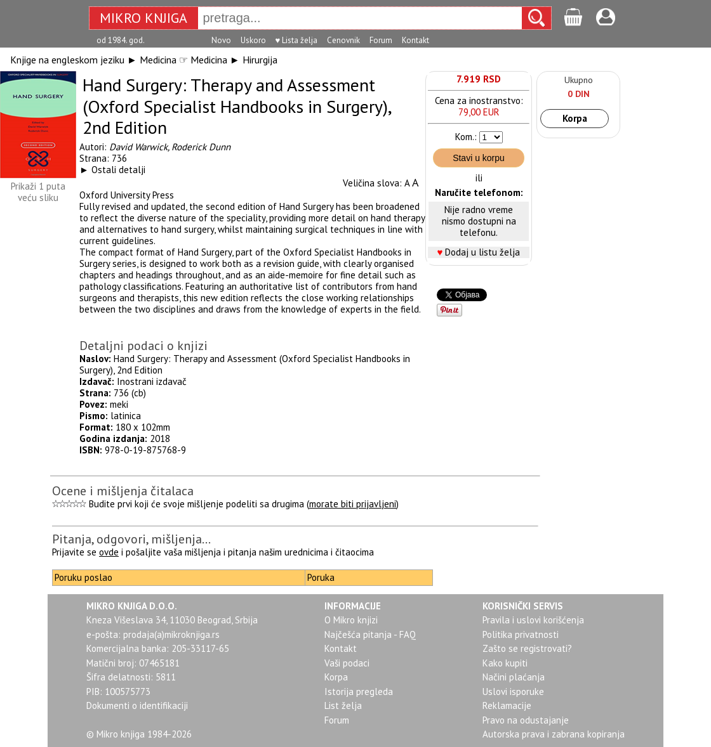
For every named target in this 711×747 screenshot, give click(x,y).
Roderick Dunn (200, 147)
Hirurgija (260, 59)
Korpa (574, 118)
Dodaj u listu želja (482, 252)
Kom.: (466, 137)
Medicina (158, 59)
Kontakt (415, 40)
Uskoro (253, 40)
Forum (380, 40)
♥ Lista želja (297, 40)
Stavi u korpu (479, 158)
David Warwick (138, 147)
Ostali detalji (118, 170)
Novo (221, 40)
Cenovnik (343, 40)
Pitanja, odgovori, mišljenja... (131, 539)
